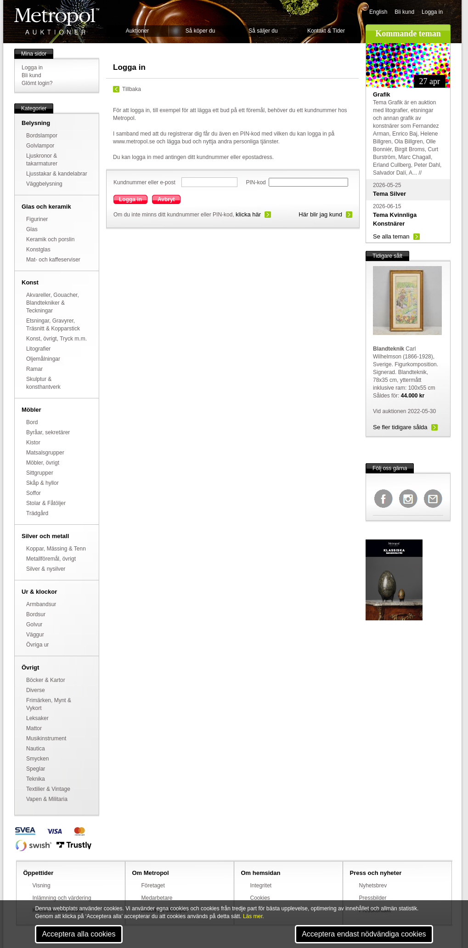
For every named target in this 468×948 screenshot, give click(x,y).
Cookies (260, 898)
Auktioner (137, 31)
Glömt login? (37, 83)
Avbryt (166, 199)
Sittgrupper (39, 473)
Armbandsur (41, 604)
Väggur (35, 634)
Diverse (35, 690)
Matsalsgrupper (45, 452)
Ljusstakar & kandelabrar (56, 173)
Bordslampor (41, 135)
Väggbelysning (44, 184)
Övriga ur (37, 644)
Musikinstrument (46, 738)
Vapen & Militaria (47, 799)
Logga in (432, 12)
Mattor (34, 728)
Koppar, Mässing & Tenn (56, 548)
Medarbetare (157, 898)
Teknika (35, 779)
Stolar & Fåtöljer (46, 503)
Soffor (33, 493)
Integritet (261, 885)
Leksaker (37, 718)
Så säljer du (262, 31)
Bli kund (404, 12)
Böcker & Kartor (45, 680)
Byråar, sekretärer (48, 432)
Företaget (153, 885)
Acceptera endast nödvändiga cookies (364, 934)
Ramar (34, 369)
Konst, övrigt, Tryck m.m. (56, 338)
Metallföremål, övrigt (51, 559)
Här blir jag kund (320, 214)
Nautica (35, 748)
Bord (32, 422)
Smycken (37, 758)
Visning (42, 885)
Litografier (38, 349)
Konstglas (38, 249)
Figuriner (37, 219)
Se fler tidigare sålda (400, 427)
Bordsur (35, 614)
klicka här (248, 214)
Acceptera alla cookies (78, 934)
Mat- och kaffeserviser (53, 259)
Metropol (56, 21)
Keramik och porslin (50, 239)
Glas (32, 229)
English (378, 12)
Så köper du (200, 31)
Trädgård (37, 513)
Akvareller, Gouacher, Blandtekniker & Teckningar (52, 303)
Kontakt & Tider (326, 31)
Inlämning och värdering (62, 898)
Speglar (35, 769)
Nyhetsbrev (373, 885)
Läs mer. (253, 916)
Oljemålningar (43, 359)
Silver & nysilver (45, 569)
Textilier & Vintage (48, 789)
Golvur (34, 624)
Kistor (33, 442)
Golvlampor (40, 145)
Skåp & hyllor (42, 483)
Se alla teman (391, 236)
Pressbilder (373, 898)
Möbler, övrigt (42, 463)
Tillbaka (131, 89)
